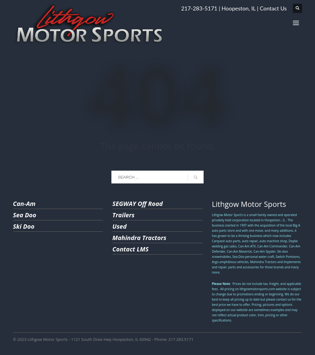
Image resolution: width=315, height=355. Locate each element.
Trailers (123, 215)
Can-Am (24, 203)
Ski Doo (23, 226)
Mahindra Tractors (139, 238)
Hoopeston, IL (238, 8)
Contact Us (273, 8)
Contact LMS (130, 249)
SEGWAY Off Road (137, 203)
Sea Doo (24, 215)
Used (119, 226)
